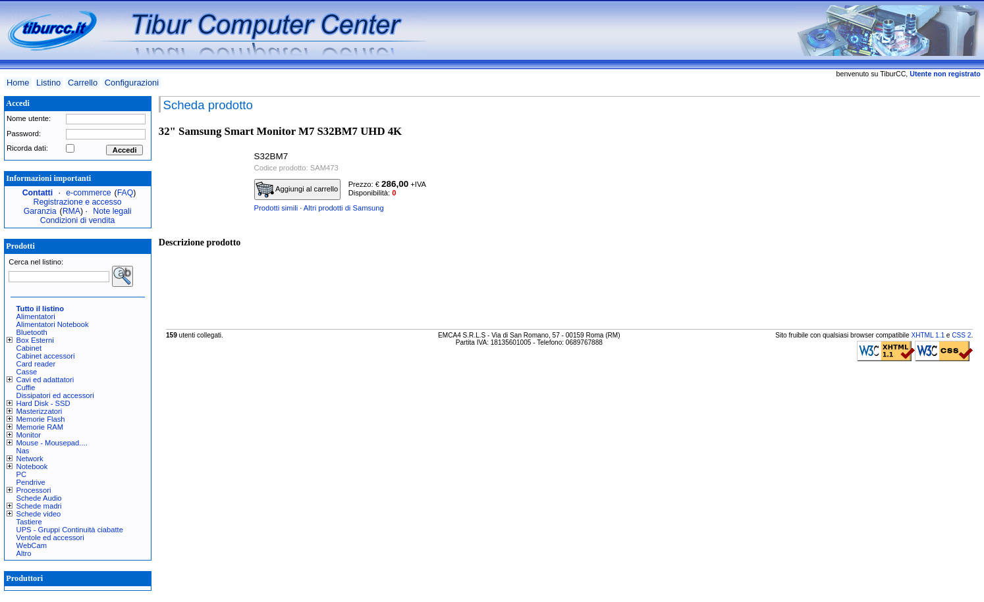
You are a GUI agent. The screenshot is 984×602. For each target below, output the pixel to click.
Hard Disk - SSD (43, 403)
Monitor (28, 435)
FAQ (125, 192)
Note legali (112, 211)
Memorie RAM (39, 427)
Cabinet (29, 348)
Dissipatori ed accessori (55, 395)
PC (21, 474)
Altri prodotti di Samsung (344, 208)
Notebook (32, 466)
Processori (33, 490)
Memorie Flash (40, 419)
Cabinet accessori (45, 356)
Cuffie (26, 387)
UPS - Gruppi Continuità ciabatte (69, 530)
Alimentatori (35, 316)
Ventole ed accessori (50, 537)
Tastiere (29, 522)
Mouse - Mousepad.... (52, 443)
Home (18, 83)
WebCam (31, 545)
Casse (27, 372)
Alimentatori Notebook (52, 324)
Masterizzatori (39, 411)
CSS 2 (961, 335)
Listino (48, 83)
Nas (23, 451)
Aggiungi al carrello (297, 189)
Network (29, 459)
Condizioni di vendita (77, 220)
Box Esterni (35, 340)
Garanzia (40, 211)
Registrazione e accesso (78, 202)
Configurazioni (132, 83)
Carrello (82, 83)
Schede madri (39, 506)
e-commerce (88, 192)
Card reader (36, 364)
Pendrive (30, 482)
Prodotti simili (276, 208)
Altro (24, 553)
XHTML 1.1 (927, 335)
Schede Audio (39, 498)
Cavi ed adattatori (45, 380)
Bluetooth (31, 332)
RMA (71, 211)
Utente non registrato (945, 74)
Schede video (38, 514)
